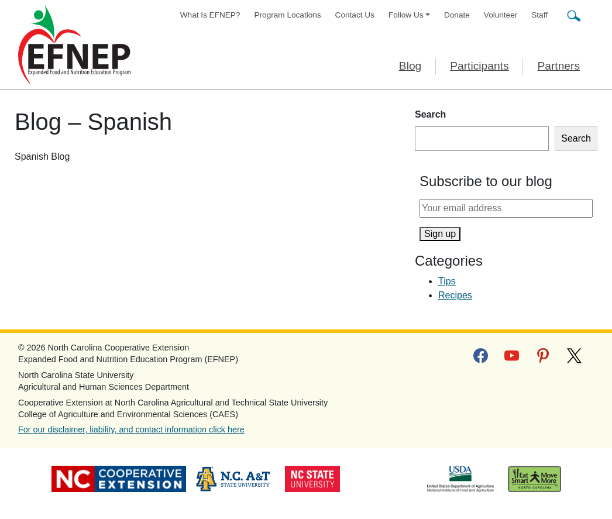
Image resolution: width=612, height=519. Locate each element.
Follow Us (406, 15)
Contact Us (354, 15)
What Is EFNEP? (210, 15)
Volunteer (500, 15)
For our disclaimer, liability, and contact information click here (131, 429)
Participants (479, 66)
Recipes (455, 295)
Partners (558, 66)
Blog (410, 66)
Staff (539, 15)
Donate (457, 15)
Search (430, 114)
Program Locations (288, 15)
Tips (447, 281)
